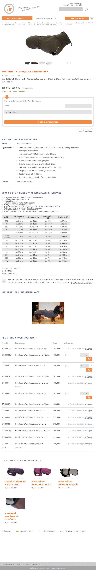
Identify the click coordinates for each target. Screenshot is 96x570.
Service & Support (46, 18)
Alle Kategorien (17, 18)
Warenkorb (79, 18)
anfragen (88, 348)
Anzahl (6, 105)
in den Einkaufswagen (48, 122)
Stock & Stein (20, 75)
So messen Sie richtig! (81, 282)
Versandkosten (88, 131)
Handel (20, 564)
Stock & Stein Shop (9, 273)
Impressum (8, 564)
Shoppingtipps (33, 564)
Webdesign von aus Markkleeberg (52, 568)
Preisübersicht (27, 88)
